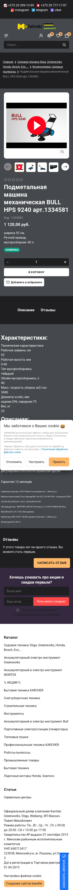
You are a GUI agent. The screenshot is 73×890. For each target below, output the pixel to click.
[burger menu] (6, 35)
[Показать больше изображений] (62, 152)
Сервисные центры (18, 797)
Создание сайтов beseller (24, 883)
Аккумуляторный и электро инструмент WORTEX (33, 672)
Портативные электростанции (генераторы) (36, 729)
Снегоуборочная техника (22, 698)
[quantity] (36, 262)
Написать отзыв (51, 563)
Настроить (36, 462)
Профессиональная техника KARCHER (32, 745)
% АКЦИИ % (12, 682)
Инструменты (14, 714)
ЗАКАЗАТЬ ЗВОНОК (68, 874)
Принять (59, 462)
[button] (65, 167)
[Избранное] (58, 35)
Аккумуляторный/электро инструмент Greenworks (32, 660)
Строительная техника (21, 706)
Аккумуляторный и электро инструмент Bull (36, 721)
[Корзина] (66, 35)
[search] (64, 45)
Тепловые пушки (16, 737)
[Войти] (41, 35)
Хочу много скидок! (51, 601)
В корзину (36, 272)
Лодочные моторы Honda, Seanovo (29, 776)
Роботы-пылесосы (17, 752)
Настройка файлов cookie (22, 876)
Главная (8, 61)
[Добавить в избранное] (24, 282)
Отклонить (14, 462)
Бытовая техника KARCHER (24, 690)
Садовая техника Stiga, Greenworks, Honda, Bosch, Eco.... (34, 647)
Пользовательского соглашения (36, 614)
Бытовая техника (17, 768)
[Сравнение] (49, 35)
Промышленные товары (22, 760)
